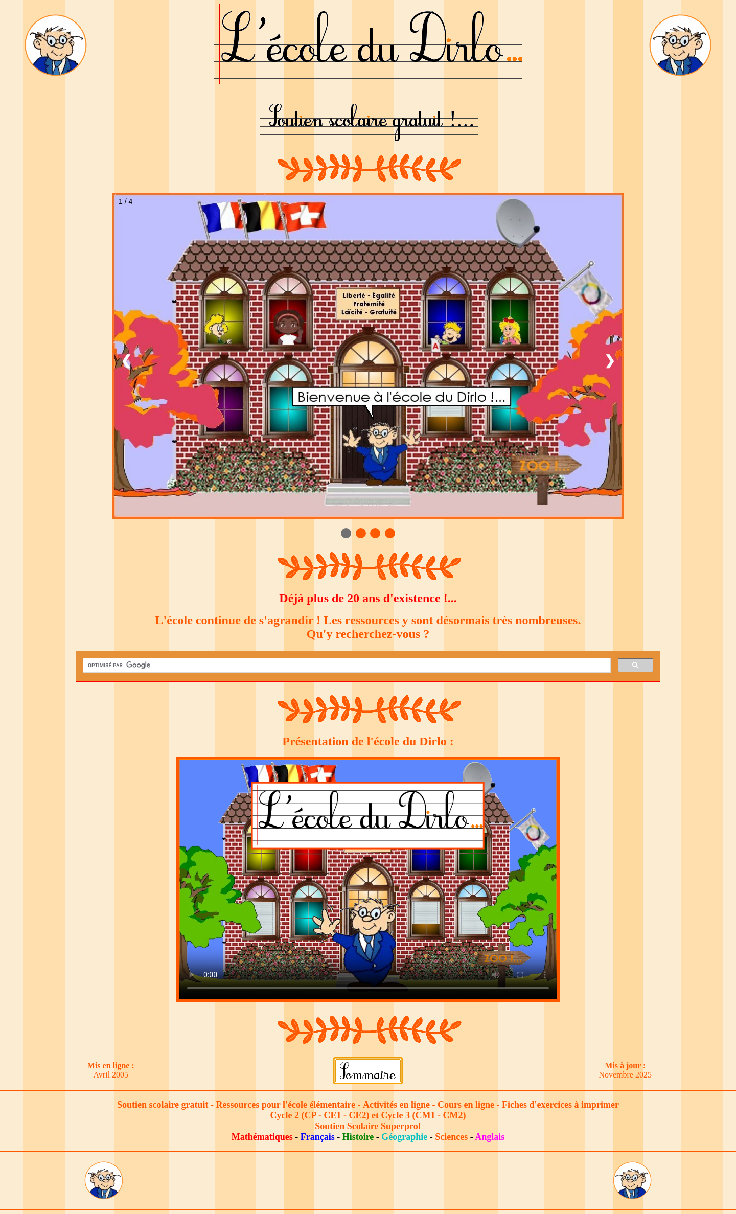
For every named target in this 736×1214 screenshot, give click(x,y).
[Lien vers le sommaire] (368, 1069)
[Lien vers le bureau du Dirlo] (55, 44)
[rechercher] (346, 665)
